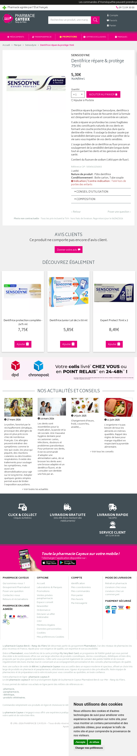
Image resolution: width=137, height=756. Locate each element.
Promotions (68, 37)
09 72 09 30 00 (119, 511)
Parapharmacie (42, 37)
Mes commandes (80, 581)
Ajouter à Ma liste (82, 100)
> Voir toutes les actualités (35, 489)
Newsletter (42, 596)
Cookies (41, 622)
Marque (17, 45)
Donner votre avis (68, 250)
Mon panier (77, 585)
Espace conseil (45, 592)
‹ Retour (76, 212)
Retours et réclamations (15, 589)
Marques (121, 37)
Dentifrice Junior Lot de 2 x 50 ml (68, 321)
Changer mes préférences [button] (89, 747)
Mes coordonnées (81, 577)
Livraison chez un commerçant (114, 582)
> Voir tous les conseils (102, 452)
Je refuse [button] (94, 742)
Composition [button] (84, 199)
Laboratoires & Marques (49, 577)
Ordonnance (43, 600)
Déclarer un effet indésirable (46, 605)
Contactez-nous (11, 585)
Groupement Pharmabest (16, 577)
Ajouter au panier (103, 95)
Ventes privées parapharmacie (45, 586)
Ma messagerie (79, 593)
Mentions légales (46, 615)
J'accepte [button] (80, 742)
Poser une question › (119, 212)
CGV (39, 610)
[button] (78, 94)
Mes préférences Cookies (50, 626)
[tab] (101, 191)
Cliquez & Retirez (17, 511)
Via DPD (85, 513)
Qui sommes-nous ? (14, 573)
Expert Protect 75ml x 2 (114, 321)
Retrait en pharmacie (116, 573)
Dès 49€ (51, 514)
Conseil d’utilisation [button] (91, 192)
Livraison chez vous (115, 577)
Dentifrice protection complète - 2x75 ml (23, 322)
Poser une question (13, 581)
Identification (78, 573)
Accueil (6, 45)
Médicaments (15, 37)
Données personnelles (49, 618)
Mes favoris (77, 589)
